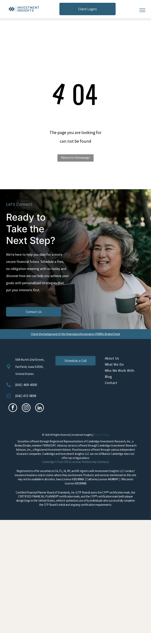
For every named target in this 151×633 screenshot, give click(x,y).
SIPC (53, 445)
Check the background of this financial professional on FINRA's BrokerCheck (75, 334)
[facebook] (12, 408)
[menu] (142, 10)
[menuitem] (125, 359)
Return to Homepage (75, 157)
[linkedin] (39, 408)
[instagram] (26, 408)
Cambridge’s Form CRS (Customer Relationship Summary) (75, 462)
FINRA (46, 445)
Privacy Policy (101, 434)
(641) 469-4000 (26, 384)
